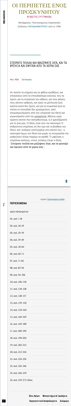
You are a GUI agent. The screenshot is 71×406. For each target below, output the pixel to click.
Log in (66, 182)
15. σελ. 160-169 (18, 316)
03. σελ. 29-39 (17, 232)
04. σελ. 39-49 (17, 239)
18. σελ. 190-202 (18, 337)
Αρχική (43, 199)
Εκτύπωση (27, 79)
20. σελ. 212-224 (18, 351)
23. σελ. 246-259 (18, 372)
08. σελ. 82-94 (17, 267)
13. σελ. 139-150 (18, 302)
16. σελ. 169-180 (18, 323)
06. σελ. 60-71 (17, 253)
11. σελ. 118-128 (18, 288)
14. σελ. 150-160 (18, 309)
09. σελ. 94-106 (17, 274)
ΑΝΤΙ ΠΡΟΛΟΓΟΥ (19, 211)
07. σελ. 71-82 (17, 260)
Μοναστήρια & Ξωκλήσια (55, 396)
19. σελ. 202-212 (18, 344)
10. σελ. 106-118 (18, 281)
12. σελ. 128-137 (18, 295)
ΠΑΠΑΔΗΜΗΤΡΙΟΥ (38, 26)
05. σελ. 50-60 (17, 246)
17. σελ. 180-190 (18, 330)
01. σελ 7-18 (16, 218)
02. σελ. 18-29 (17, 225)
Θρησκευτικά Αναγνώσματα (43, 401)
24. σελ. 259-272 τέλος (21, 379)
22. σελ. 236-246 (18, 365)
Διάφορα (64, 401)
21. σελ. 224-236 (18, 358)
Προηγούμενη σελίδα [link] (55, 199)
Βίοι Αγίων (34, 396)
